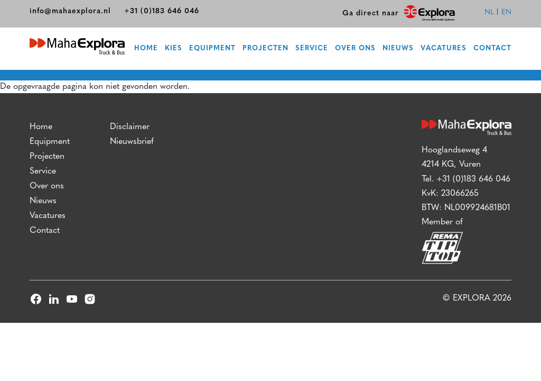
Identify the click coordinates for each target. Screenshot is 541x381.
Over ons (355, 48)
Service (311, 48)
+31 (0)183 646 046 (161, 11)
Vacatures (444, 48)
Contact (492, 48)
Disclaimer (130, 127)
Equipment (212, 48)
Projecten (265, 48)
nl (489, 12)
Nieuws (398, 48)
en (506, 12)
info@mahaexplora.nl (70, 11)
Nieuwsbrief (132, 142)
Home (146, 48)
